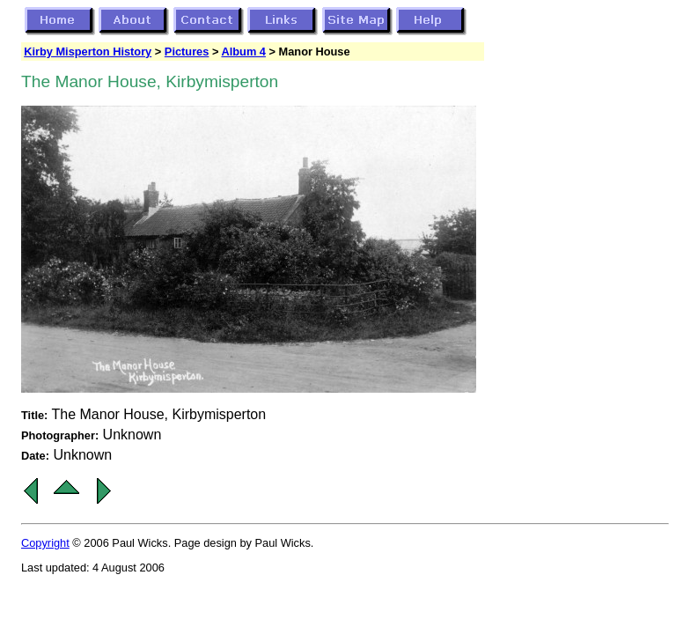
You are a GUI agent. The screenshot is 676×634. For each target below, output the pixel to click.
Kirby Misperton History (87, 51)
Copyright (45, 542)
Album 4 (243, 51)
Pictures (187, 51)
